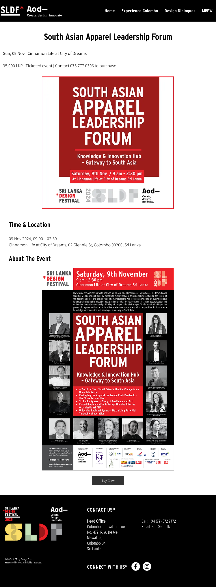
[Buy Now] (108, 480)
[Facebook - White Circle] (135, 566)
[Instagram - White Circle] (147, 566)
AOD (20, 562)
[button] (139, 10)
